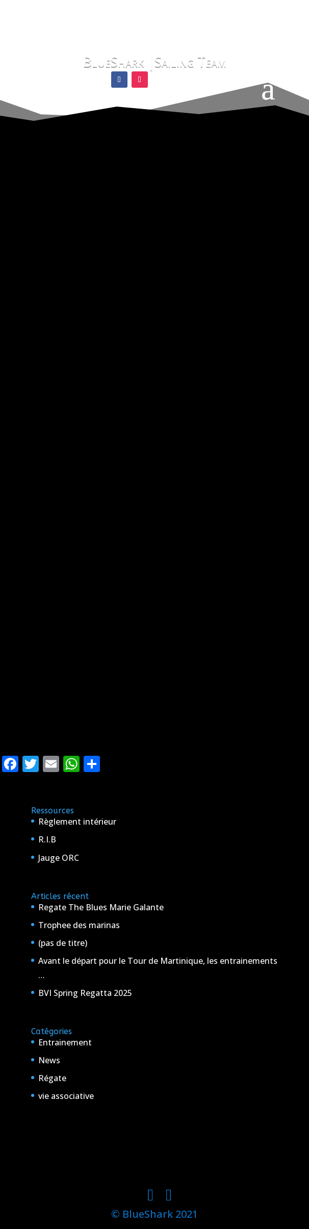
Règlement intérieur (77, 821)
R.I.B (47, 839)
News (49, 1060)
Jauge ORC (58, 857)
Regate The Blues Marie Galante (101, 907)
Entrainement (65, 1042)
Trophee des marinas (79, 925)
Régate (52, 1078)
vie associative (66, 1096)
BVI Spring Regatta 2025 (85, 992)
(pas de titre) (62, 943)
